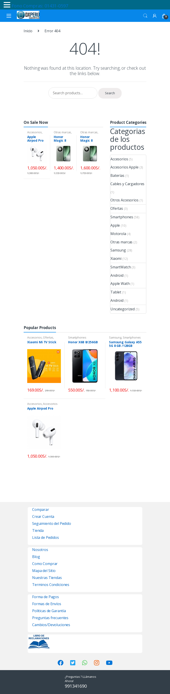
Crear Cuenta (43, 516)
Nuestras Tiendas (47, 577)
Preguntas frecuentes (50, 617)
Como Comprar (45, 563)
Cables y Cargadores (127, 183)
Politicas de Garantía (49, 610)
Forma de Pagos (45, 596)
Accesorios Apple (124, 167)
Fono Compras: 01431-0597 (40, 6)
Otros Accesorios (124, 200)
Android (116, 275)
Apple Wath (120, 283)
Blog (36, 556)
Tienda (38, 530)
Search (145, 15)
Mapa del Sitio (44, 570)
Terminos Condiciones (50, 584)
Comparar (40, 509)
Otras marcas (62, 132)
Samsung (118, 250)
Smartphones (121, 216)
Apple (115, 225)
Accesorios (34, 132)
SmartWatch (120, 267)
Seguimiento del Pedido (51, 523)
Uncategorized (122, 309)
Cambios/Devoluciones (51, 624)
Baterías (117, 175)
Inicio (28, 30)
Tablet (115, 292)
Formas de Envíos (46, 603)
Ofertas (116, 208)
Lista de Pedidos (45, 537)
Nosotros (40, 549)
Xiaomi (115, 258)
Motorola (118, 233)
